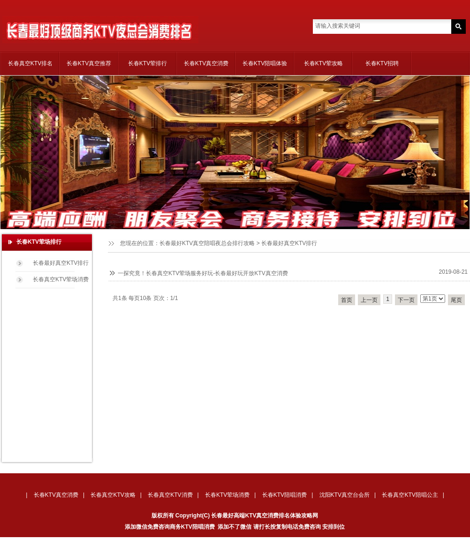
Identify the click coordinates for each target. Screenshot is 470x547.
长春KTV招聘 (382, 63)
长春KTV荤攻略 (323, 63)
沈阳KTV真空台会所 (344, 495)
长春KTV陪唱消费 (284, 495)
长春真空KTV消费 (170, 495)
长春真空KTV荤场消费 (61, 279)
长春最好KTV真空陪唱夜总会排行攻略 (207, 243)
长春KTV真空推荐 (89, 63)
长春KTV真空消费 (206, 63)
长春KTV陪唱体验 (265, 63)
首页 (346, 300)
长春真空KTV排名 (30, 63)
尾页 (456, 300)
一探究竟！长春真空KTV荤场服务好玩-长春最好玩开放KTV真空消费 (203, 273)
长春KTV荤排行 (147, 63)
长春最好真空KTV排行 (289, 243)
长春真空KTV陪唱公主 (410, 495)
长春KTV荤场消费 (227, 495)
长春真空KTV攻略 (113, 495)
